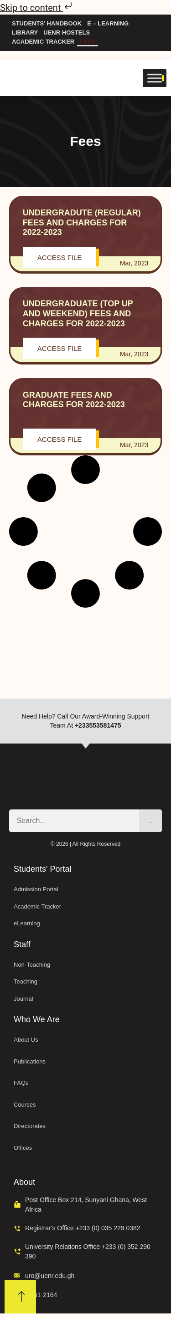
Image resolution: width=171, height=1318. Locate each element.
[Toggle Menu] (154, 78)
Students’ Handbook (47, 23)
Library (25, 32)
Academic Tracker (43, 41)
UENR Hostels (66, 32)
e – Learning (108, 23)
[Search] (150, 820)
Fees (87, 41)
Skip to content (37, 7)
